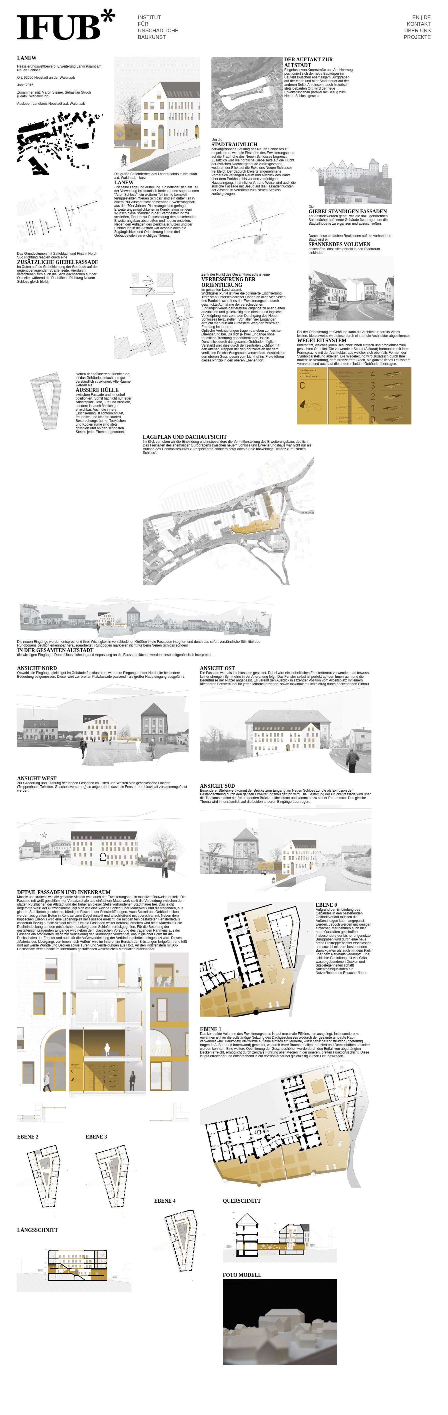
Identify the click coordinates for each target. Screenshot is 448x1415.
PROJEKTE (417, 37)
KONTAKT (419, 24)
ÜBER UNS (417, 30)
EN (415, 17)
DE (427, 17)
